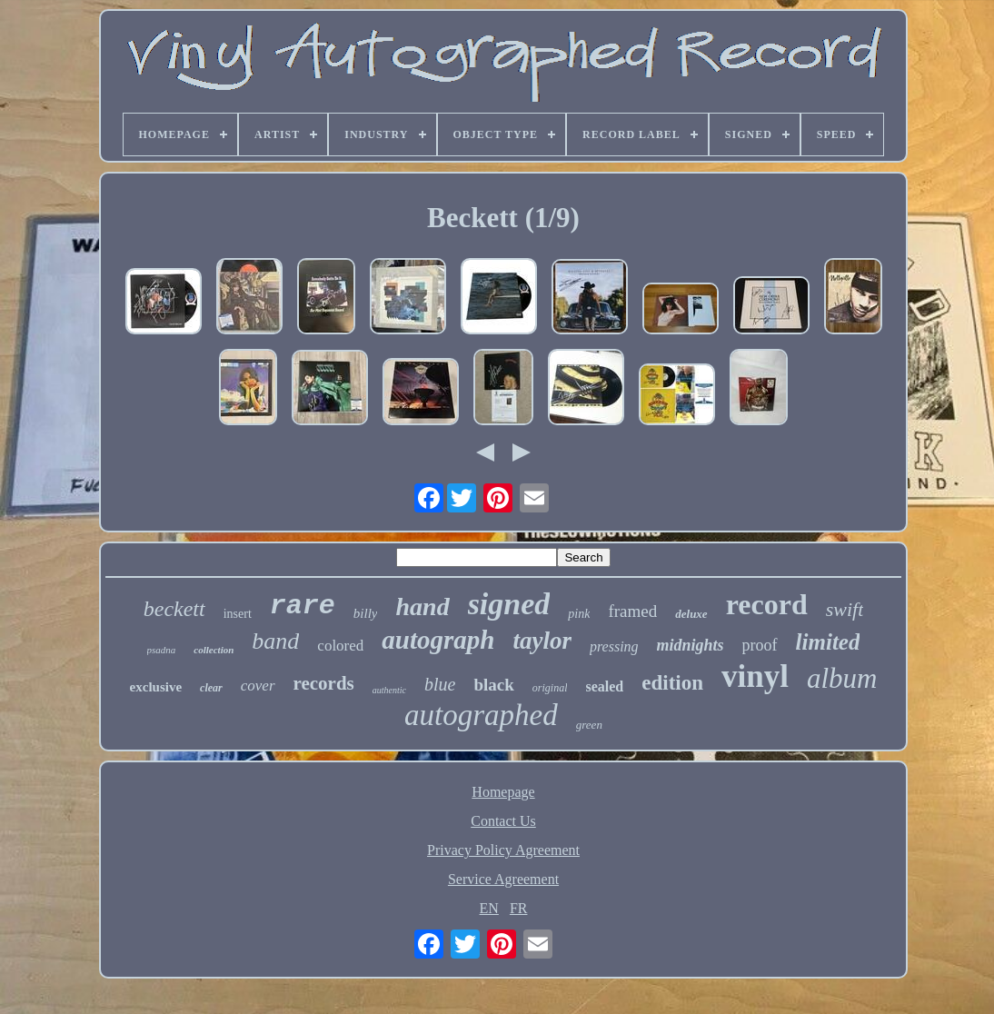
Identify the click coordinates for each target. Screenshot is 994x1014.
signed (509, 604)
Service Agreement (503, 879)
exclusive (156, 687)
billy (365, 613)
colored (340, 645)
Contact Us (503, 821)
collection (214, 649)
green (589, 724)
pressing (614, 646)
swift (845, 609)
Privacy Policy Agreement (503, 850)
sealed (604, 686)
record (767, 604)
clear (211, 687)
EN (489, 908)
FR (519, 908)
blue (439, 684)
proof (760, 645)
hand (422, 606)
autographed (481, 715)
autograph (438, 639)
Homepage (503, 792)
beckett (174, 609)
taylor (542, 640)
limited (828, 642)
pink (579, 614)
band (275, 641)
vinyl (755, 676)
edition (672, 682)
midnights (690, 645)
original (550, 687)
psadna (161, 649)
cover (258, 685)
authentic (389, 690)
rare (302, 606)
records (323, 683)
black (493, 684)
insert (238, 614)
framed (632, 611)
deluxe (691, 614)
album (842, 678)
